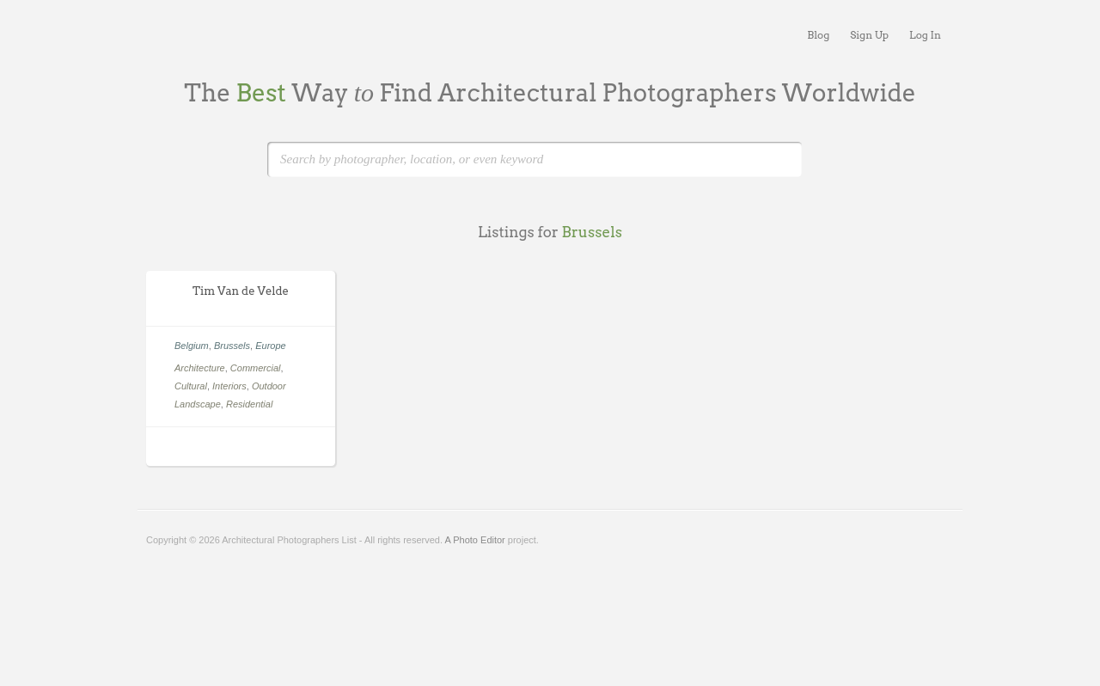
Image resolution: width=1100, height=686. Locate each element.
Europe (270, 345)
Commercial (255, 368)
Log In (925, 34)
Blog (818, 34)
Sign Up (869, 34)
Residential (249, 404)
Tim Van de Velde (240, 291)
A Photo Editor (474, 540)
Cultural (190, 386)
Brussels (232, 345)
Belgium (191, 345)
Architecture (199, 368)
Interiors (229, 386)
